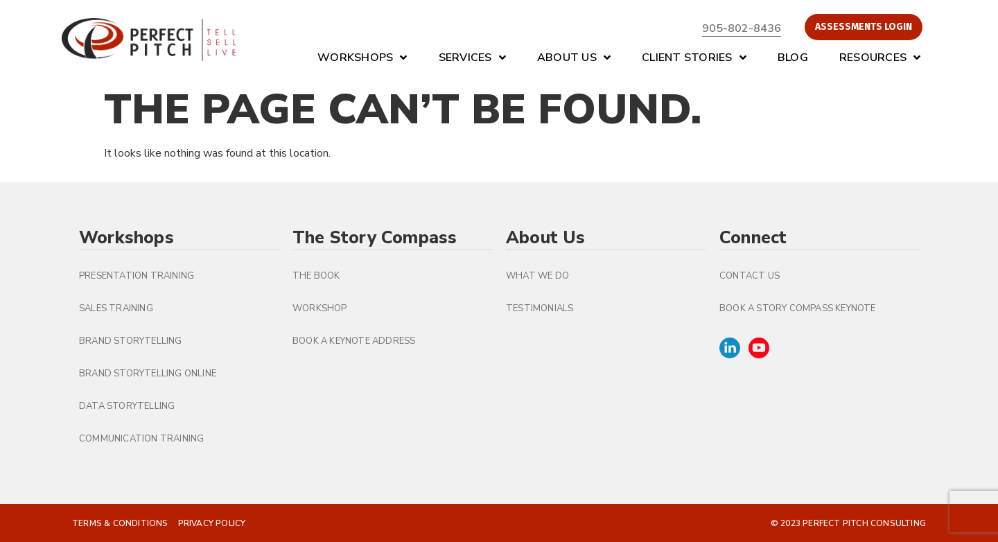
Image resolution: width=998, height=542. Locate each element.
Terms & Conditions (120, 523)
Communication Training (141, 438)
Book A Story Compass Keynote (797, 308)
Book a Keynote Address (353, 341)
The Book (316, 276)
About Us (574, 57)
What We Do (537, 276)
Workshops (362, 57)
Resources (880, 57)
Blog (793, 57)
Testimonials (539, 308)
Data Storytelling (127, 406)
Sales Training (116, 308)
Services (472, 57)
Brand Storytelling (130, 341)
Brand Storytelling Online (147, 373)
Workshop (319, 308)
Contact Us (749, 276)
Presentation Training (136, 276)
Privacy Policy (212, 523)
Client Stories (694, 57)
